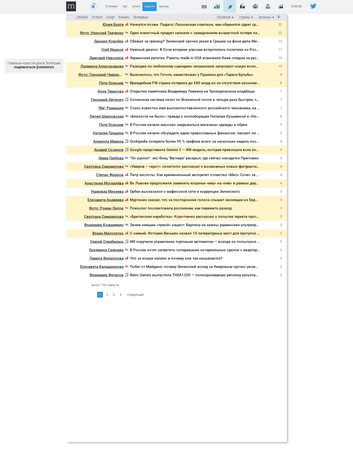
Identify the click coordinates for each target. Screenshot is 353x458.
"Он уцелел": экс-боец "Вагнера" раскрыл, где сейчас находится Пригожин (194, 158)
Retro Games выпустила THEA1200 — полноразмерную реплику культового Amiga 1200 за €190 (214, 275)
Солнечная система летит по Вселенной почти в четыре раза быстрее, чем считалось (205, 99)
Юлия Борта (113, 24)
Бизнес (124, 17)
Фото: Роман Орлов (106, 208)
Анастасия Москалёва (104, 183)
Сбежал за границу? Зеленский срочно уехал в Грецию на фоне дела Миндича (198, 41)
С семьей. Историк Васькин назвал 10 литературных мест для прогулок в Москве (202, 233)
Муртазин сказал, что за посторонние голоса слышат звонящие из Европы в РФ (201, 200)
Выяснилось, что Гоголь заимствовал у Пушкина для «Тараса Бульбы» (191, 74)
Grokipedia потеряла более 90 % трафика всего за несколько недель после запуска (202, 141)
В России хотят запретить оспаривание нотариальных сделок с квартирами (197, 250)
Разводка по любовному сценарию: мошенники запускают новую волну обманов (202, 66)
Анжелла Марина (108, 141)
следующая (135, 294)
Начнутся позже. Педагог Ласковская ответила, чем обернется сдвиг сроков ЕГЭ (201, 24)
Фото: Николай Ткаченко (102, 33)
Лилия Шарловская (106, 116)
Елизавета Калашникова (102, 266)
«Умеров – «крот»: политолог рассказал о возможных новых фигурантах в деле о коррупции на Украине (222, 166)
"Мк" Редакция (111, 108)
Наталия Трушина (108, 133)
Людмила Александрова (102, 66)
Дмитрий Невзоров (106, 58)
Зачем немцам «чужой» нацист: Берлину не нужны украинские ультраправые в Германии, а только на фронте (226, 225)
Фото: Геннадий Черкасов (101, 74)
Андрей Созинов (109, 150)
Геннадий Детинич (107, 99)
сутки (136, 6)
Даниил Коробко (109, 41)
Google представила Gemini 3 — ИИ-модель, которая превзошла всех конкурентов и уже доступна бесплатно (226, 150)
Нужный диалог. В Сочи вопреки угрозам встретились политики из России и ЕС (200, 49)
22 (280, 33)
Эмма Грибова (111, 158)
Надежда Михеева (107, 191)
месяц (163, 6)
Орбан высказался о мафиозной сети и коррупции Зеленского (185, 191)
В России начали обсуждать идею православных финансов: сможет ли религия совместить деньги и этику (224, 133)
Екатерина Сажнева (106, 250)
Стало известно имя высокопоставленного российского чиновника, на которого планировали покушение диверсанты (235, 108)
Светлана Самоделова (104, 166)
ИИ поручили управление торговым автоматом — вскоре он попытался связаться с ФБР (208, 241)
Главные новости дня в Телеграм (34, 65)
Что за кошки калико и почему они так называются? (176, 258)
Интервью (141, 17)
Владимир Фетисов (107, 275)
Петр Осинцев (111, 83)
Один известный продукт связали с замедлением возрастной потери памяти (198, 33)
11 (280, 49)
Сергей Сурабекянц (107, 241)
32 (280, 24)
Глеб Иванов (112, 49)
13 (280, 41)
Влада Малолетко (108, 233)
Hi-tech (97, 17)
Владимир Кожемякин (104, 225)
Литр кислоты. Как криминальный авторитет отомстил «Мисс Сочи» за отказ (198, 175)
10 (280, 58)
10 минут (111, 6)
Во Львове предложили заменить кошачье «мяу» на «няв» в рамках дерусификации (203, 183)
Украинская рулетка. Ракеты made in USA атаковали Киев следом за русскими (198, 58)
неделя (149, 6)
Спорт (110, 17)
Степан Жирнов (110, 175)
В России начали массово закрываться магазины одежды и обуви (188, 125)
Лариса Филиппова (106, 258)
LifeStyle (82, 17)
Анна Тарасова (111, 91)
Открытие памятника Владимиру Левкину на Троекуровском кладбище (192, 91)
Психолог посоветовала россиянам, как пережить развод (181, 208)
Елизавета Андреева (106, 200)
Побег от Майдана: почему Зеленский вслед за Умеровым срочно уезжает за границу (205, 266)
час (124, 6)
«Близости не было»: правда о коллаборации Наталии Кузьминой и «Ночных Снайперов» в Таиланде (219, 116)
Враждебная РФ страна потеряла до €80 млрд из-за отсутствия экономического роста (205, 83)
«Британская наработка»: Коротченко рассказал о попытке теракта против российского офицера (215, 216)
